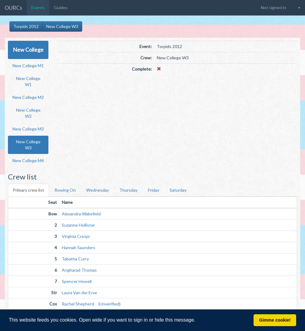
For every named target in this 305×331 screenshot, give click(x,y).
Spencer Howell (77, 281)
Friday (153, 190)
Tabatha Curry (75, 258)
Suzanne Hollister (78, 225)
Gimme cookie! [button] (275, 320)
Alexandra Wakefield (81, 213)
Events (38, 7)
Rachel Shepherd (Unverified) (91, 303)
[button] (197, 321)
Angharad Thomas (79, 270)
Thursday (128, 190)
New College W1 (28, 81)
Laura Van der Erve (79, 292)
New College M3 (28, 128)
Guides (61, 7)
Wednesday (97, 190)
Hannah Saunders (78, 247)
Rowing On (65, 190)
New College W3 (62, 26)
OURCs (13, 7)
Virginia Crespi (75, 236)
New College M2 (28, 97)
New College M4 (28, 160)
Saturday (178, 190)
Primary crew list (28, 190)
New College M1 (28, 65)
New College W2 (28, 113)
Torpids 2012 (26, 26)
